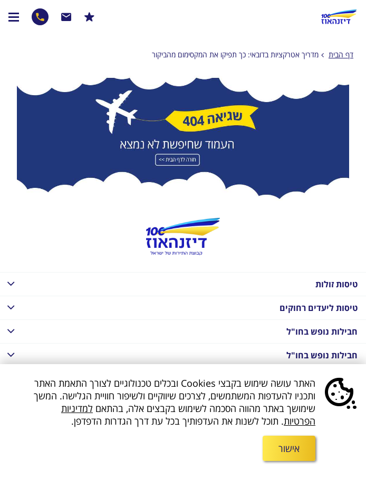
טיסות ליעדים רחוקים (179, 307)
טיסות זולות (179, 283)
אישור (289, 448)
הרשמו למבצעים (89, 17)
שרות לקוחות (66, 17)
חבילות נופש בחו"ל (179, 331)
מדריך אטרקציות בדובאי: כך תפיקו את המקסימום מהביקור (235, 54)
